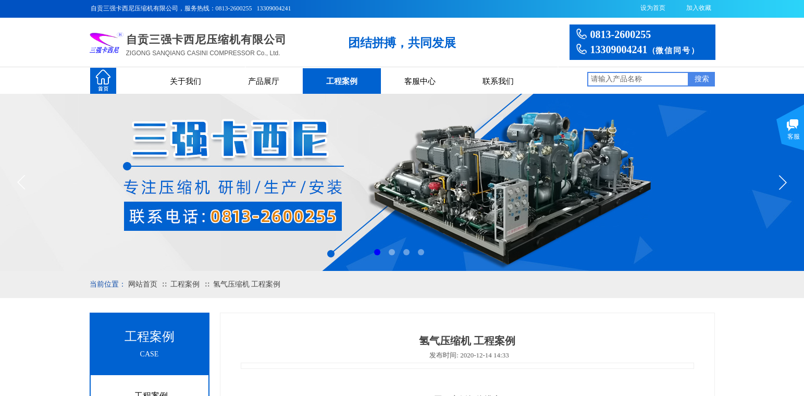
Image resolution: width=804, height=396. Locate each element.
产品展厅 (263, 81)
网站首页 (142, 284)
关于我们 (185, 81)
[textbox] (638, 79)
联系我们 (498, 81)
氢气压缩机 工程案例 (247, 284)
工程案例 (341, 81)
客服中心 (420, 81)
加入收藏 (698, 7)
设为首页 (652, 7)
